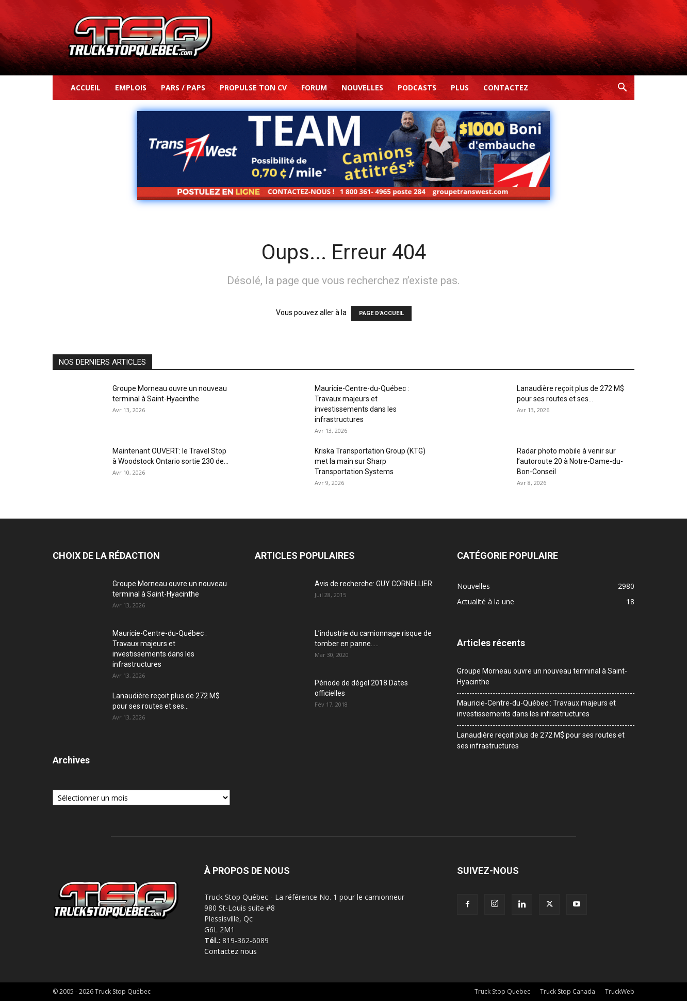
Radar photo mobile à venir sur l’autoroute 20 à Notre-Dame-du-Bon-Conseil (570, 461)
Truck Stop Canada (567, 991)
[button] (622, 88)
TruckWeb (619, 991)
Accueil (86, 87)
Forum (314, 87)
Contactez (505, 87)
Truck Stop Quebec (502, 991)
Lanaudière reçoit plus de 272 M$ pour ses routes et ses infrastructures (541, 740)
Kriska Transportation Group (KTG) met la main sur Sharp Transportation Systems (370, 461)
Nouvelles (362, 87)
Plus (460, 87)
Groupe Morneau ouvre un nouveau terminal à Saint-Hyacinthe (542, 676)
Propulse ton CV (253, 87)
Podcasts (417, 87)
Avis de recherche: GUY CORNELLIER (373, 584)
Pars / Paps (183, 87)
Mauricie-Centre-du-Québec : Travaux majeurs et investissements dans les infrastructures (536, 708)
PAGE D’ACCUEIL (381, 313)
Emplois (130, 87)
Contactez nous (230, 951)
